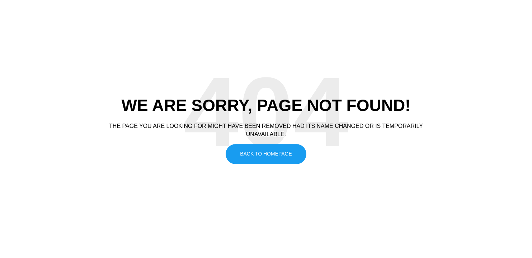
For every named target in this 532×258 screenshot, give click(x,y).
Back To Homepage (266, 154)
